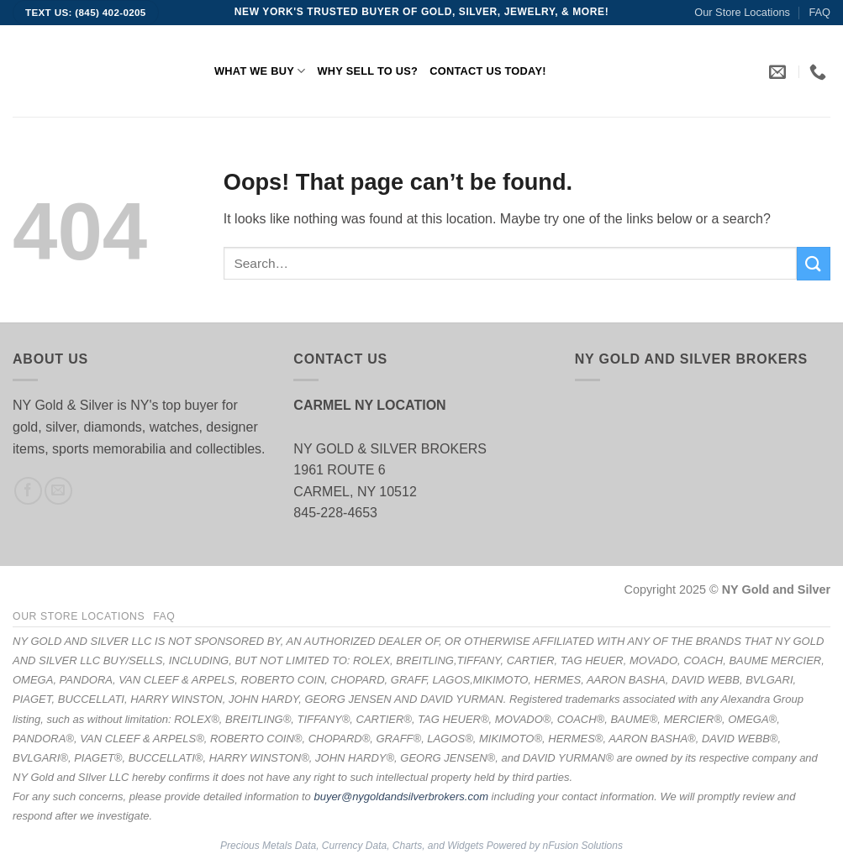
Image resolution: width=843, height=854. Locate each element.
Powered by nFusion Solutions (555, 845)
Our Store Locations (742, 12)
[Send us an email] (58, 491)
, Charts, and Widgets (435, 845)
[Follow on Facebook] (28, 491)
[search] (510, 263)
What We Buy (259, 71)
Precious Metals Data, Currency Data (303, 845)
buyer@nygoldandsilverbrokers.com (400, 796)
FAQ (819, 12)
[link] (779, 71)
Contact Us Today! (487, 71)
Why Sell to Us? (367, 71)
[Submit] (813, 263)
